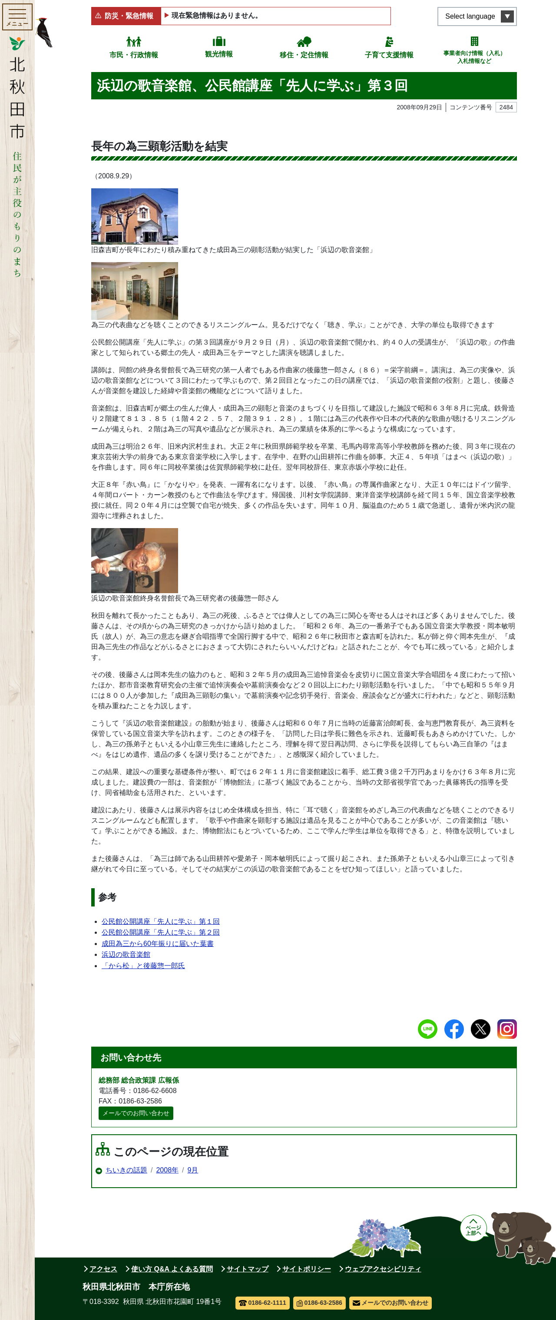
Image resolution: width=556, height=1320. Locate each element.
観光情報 (219, 54)
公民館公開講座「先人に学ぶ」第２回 (161, 932)
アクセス (103, 1269)
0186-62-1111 (262, 1302)
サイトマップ (247, 1269)
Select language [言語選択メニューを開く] (470, 16)
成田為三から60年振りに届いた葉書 (158, 943)
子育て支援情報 (389, 55)
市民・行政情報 (133, 55)
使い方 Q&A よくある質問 (172, 1269)
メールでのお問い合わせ (136, 1113)
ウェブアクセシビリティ (383, 1269)
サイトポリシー (306, 1269)
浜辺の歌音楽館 (126, 954)
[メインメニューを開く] (17, 16)
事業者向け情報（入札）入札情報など (474, 57)
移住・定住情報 (304, 55)
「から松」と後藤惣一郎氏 (143, 965)
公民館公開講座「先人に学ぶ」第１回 (161, 921)
